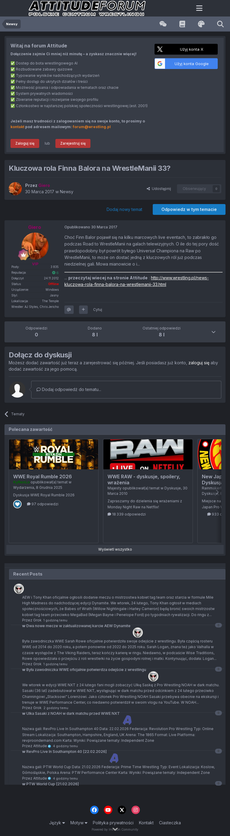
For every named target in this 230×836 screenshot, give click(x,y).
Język (57, 822)
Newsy (66, 191)
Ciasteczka (170, 822)
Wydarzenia (23, 487)
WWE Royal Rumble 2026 (42, 477)
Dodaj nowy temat (124, 209)
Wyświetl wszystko (115, 549)
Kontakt (146, 822)
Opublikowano (90, 227)
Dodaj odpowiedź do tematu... (69, 389)
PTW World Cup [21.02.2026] (50, 784)
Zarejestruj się (73, 143)
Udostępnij (159, 188)
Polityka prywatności (113, 822)
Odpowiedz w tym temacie (189, 209)
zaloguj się (198, 362)
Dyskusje (172, 488)
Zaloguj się (24, 143)
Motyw (78, 822)
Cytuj (97, 309)
